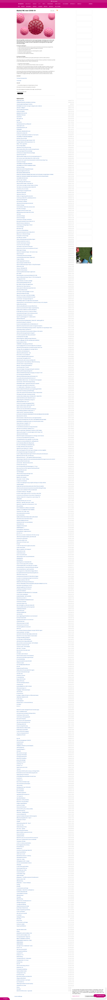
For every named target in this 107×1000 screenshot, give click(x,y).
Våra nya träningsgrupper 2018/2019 (24, 740)
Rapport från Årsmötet (21, 679)
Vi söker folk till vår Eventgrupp (23, 731)
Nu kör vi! (18, 706)
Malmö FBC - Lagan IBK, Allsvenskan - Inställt (25, 502)
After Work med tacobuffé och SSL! (23, 722)
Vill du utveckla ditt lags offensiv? (23, 965)
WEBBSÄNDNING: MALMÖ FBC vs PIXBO (24, 940)
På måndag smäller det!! (21, 724)
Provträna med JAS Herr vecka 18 (23, 241)
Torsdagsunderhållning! (21, 904)
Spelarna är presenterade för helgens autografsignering (28, 307)
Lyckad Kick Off (19, 953)
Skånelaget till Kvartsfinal (22, 857)
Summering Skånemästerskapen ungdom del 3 (26, 257)
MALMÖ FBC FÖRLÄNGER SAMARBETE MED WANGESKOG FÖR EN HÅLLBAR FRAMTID (32, 176)
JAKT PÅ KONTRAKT (20, 789)
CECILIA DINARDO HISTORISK (22, 893)
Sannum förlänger (20, 226)
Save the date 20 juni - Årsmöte (23, 367)
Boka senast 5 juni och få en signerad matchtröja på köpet (28, 468)
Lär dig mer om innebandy (22, 480)
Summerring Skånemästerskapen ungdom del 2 (26, 271)
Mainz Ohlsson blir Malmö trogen (23, 781)
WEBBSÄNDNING (20, 942)
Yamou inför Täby (20, 825)
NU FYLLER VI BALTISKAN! (21, 617)
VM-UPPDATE (19, 116)
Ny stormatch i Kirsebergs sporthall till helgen (25, 390)
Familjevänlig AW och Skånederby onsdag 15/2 (26, 399)
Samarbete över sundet (21, 985)
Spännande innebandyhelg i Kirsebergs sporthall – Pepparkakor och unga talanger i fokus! (34, 327)
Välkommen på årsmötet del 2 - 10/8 (24, 352)
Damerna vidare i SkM (21, 879)
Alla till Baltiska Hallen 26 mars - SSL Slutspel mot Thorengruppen (29, 379)
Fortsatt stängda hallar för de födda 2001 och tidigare (27, 565)
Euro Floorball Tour (20, 981)
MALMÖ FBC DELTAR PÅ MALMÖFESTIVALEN (25, 169)
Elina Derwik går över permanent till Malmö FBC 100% (27, 275)
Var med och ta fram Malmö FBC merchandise (25, 437)
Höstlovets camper (20, 662)
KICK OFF (18, 666)
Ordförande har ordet (21, 551)
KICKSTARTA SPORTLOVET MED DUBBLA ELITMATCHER (27, 634)
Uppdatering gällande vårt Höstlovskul (24, 587)
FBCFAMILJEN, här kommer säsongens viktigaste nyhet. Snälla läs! (29, 106)
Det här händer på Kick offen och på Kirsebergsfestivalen (28, 149)
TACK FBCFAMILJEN (20, 471)
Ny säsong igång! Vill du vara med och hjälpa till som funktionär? (29, 345)
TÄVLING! (18, 821)
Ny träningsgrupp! (20, 700)
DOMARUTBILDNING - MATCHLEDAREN (24, 596)
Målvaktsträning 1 (20, 895)
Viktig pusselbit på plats (21, 978)
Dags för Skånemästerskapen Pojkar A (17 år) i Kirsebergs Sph (29, 277)
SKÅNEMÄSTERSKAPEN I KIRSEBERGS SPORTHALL (26, 102)
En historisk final (20, 693)
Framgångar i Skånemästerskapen (23, 689)
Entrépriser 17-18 (20, 954)
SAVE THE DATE (19, 614)
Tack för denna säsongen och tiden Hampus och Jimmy (27, 185)
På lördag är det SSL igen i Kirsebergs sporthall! (26, 394)
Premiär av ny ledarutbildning (22, 230)
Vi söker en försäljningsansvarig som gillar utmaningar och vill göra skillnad (31, 482)
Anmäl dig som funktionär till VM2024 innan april (26, 297)
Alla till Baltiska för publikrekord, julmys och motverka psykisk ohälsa (30, 421)
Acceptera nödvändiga (90, 996)
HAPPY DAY (19, 628)
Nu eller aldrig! (19, 698)
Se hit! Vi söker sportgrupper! (22, 594)
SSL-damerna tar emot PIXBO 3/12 (23, 425)
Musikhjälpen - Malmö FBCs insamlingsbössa (25, 889)
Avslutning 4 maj (20, 684)
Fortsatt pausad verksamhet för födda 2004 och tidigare (27, 576)
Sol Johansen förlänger (21, 161)
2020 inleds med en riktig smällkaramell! (24, 641)
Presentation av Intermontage (22, 235)
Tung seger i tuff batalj (21, 841)
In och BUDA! (19, 915)
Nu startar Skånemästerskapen (23, 475)
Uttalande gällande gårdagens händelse (24, 104)
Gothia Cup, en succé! (21, 853)
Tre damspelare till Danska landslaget (24, 255)
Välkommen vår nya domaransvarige (24, 147)
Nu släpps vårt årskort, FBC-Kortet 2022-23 (25, 446)
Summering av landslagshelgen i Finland (24, 224)
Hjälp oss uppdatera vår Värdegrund (24, 549)
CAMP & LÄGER (58, 3)
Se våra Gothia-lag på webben (22, 866)
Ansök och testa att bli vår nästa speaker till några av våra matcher (30, 331)
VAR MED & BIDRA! (20, 484)
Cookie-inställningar (18, 996)
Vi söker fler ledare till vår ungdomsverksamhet (26, 545)
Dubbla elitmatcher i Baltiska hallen (23, 727)
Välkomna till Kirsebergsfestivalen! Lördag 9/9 (25, 333)
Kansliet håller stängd (21, 873)
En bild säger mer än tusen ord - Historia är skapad (26, 311)
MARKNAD (79, 3)
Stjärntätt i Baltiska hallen (22, 929)
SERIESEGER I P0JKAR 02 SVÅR (22, 697)
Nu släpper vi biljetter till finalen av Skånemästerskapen (27, 695)
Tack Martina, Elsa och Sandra (22, 188)
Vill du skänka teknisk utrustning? (23, 513)
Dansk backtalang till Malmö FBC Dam (24, 282)
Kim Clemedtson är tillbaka (22, 201)
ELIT (40, 3)
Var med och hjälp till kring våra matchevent (25, 356)
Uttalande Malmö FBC (21, 318)
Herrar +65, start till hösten (22, 554)
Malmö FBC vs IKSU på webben (23, 801)
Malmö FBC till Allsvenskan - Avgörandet (24, 990)
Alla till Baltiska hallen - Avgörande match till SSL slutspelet (28, 383)
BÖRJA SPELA (28, 3)
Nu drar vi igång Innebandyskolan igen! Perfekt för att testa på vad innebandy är (32, 453)
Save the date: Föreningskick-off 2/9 (24, 358)
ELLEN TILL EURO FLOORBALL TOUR (23, 935)
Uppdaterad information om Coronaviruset (25, 619)
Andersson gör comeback (22, 179)
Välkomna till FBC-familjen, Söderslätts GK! (25, 183)
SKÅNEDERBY (19, 129)
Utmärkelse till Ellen (20, 835)
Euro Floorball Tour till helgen (22, 922)
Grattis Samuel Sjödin (21, 547)
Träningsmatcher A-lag (21, 972)
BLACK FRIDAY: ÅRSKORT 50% (22, 907)
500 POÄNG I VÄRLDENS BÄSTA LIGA (23, 131)
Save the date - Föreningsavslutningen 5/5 (25, 298)
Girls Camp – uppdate (21, 828)
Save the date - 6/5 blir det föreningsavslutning (26, 381)
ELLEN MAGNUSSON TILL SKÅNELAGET (24, 124)
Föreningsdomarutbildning (22, 951)
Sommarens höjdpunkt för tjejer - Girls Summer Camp (27, 251)
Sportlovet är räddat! (21, 805)
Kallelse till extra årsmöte (21, 304)
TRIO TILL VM (19, 122)
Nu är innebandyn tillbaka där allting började (25, 443)
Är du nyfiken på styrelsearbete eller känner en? (26, 378)
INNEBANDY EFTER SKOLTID (22, 113)
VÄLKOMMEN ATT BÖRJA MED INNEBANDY (24, 136)
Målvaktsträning (20, 880)
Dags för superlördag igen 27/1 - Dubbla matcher (26, 316)
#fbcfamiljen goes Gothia (21, 870)
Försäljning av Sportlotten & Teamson (24, 588)
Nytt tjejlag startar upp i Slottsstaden (24, 787)
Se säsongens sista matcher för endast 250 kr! (26, 385)
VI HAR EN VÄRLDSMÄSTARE (22, 891)
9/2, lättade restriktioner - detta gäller (24, 491)
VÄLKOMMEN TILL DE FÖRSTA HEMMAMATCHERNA (26, 165)
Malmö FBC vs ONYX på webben (23, 799)
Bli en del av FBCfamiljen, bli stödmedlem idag (25, 444)
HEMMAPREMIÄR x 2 (20, 527)
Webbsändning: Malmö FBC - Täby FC (24, 823)
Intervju (18, 987)
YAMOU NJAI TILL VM (20, 125)
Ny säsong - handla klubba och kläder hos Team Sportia (27, 134)
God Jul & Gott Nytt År (21, 871)
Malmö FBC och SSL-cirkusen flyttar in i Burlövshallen (27, 635)
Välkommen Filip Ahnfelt (21, 192)
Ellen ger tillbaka (20, 506)
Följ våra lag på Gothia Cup (22, 868)
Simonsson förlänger (21, 217)
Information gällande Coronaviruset (24, 626)
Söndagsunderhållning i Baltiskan (23, 637)
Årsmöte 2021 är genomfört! (22, 538)
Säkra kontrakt (19, 785)
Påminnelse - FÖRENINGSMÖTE (23, 812)
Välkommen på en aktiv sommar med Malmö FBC (26, 360)
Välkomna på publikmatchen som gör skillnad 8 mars (27, 306)
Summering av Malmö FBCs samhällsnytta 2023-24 (26, 197)
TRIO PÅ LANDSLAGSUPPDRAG (22, 109)
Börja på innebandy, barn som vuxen (24, 500)
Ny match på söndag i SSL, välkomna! (24, 322)
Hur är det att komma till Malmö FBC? (24, 374)
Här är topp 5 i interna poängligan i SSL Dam (25, 291)
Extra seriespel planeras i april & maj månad (25, 569)
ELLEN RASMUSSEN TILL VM (22, 127)
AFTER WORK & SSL (20, 524)
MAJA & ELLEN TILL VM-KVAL (22, 415)
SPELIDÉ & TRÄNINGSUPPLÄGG (22, 520)
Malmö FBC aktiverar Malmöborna (23, 223)
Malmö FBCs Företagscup (21, 758)
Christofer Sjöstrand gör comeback (23, 242)
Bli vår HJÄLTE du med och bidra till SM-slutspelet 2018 (27, 772)
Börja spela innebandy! (21, 718)
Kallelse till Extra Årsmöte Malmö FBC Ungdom (25, 670)
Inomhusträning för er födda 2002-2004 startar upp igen (27, 567)
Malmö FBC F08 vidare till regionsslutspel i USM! (26, 140)
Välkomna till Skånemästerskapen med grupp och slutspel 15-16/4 (29, 372)
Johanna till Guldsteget (21, 760)
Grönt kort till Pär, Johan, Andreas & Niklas (25, 808)
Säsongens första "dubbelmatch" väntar (24, 945)
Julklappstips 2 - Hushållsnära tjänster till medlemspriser (27, 877)
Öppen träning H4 (20, 253)
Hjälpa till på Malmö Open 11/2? (23, 401)
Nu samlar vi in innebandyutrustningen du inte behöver (27, 578)
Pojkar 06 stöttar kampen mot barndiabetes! (25, 655)
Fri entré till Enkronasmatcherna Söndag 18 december (27, 426)
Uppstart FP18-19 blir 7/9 (21, 154)
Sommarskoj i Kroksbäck (21, 601)
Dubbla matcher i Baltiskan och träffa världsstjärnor (27, 309)
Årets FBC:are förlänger (21, 208)
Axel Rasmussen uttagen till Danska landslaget (26, 152)
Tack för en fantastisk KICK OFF (23, 733)
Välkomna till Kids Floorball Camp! (23, 461)
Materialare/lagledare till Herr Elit (23, 170)
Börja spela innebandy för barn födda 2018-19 (26, 232)
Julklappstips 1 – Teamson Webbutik (24, 882)
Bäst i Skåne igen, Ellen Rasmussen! (24, 181)
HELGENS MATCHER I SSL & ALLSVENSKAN (25, 522)
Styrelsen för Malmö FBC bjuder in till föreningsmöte (27, 816)
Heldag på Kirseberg (21, 916)
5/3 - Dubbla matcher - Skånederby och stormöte (26, 387)
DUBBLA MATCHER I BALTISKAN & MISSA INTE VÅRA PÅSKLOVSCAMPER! (30, 486)
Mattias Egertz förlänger (21, 250)
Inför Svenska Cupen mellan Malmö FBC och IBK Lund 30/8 (28, 158)
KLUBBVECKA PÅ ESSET (21, 734)
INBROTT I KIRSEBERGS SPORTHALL (23, 938)
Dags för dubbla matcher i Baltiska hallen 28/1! (26, 405)
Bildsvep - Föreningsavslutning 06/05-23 (24, 365)
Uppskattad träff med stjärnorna (23, 794)
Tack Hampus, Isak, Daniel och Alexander (25, 246)
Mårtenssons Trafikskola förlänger (23, 233)
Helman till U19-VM (20, 266)
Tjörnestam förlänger (21, 215)
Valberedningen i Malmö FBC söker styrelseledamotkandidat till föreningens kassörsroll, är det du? (36, 459)
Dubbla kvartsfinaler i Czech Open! (23, 980)
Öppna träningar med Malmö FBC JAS (24, 262)
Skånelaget (19, 864)
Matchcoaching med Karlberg (22, 830)
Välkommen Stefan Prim (21, 194)
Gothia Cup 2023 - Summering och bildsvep (25, 412)
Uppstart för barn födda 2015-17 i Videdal (25, 448)
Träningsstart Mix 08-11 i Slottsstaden (24, 958)
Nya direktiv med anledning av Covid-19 (24, 585)
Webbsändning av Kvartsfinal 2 (23, 774)
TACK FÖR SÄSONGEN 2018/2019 (23, 682)
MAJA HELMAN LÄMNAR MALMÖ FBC (23, 172)
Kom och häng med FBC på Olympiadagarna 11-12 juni (27, 466)
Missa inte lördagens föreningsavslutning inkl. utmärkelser (28, 369)
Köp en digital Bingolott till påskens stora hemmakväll (27, 616)
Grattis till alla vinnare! (21, 552)
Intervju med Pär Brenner (21, 807)
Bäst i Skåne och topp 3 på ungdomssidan (25, 284)
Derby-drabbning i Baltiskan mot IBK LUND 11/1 (26, 410)
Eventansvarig (19, 962)
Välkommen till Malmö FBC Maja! (23, 293)
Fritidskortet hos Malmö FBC (22, 133)
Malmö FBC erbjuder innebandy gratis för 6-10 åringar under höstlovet (30, 435)
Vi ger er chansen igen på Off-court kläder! (25, 563)
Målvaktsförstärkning (21, 810)
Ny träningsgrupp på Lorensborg (23, 844)
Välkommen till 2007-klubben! (22, 434)
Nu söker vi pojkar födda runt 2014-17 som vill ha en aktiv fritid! (29, 493)
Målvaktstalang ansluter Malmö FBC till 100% (25, 212)
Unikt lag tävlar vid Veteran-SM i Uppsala (24, 315)
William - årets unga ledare (22, 143)
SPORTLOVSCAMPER (21, 111)
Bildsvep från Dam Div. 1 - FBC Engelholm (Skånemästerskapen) (29, 457)
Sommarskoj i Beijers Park (22, 603)
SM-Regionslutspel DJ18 (21, 902)
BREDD (44, 3)
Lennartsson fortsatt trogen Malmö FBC (24, 850)
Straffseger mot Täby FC (21, 819)
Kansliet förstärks (20, 742)
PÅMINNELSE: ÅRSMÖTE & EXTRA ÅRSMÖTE (25, 745)
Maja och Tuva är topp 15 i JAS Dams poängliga (26, 295)
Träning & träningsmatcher (22, 78)
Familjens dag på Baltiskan (22, 803)
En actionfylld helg (20, 677)
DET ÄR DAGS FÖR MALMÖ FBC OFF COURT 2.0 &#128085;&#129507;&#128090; (31, 419)
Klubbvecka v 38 (20, 967)
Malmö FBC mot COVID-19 (26, 11)
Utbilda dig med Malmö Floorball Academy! (25, 983)
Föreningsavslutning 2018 (22, 756)
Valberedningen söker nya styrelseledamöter (25, 556)
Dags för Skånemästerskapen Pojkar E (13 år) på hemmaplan (28, 264)
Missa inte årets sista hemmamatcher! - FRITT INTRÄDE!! (27, 643)
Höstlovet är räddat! (20, 924)
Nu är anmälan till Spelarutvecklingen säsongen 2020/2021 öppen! (29, 630)
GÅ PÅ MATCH (72, 3)
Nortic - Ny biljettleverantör (22, 711)
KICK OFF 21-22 (19, 533)
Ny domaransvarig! (20, 974)
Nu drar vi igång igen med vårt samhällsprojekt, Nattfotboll (28, 340)
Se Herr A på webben (21, 911)
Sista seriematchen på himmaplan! (23, 783)
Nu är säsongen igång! (21, 145)
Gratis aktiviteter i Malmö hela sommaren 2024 (26, 206)
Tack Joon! (19, 769)
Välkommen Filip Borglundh (22, 199)
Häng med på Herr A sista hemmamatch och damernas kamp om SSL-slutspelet (32, 302)
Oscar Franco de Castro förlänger (23, 244)
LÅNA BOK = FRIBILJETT (21, 107)
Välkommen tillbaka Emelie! (22, 289)
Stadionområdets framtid (21, 971)
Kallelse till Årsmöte (20, 610)
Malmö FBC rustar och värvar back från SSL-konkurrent (27, 837)
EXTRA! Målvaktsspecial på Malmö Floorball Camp (26, 776)
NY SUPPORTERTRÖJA (21, 659)
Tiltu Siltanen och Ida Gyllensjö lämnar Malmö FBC (26, 187)
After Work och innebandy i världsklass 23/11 (25, 428)
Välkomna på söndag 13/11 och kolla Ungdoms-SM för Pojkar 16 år (29, 432)
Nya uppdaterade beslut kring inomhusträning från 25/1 (27, 572)
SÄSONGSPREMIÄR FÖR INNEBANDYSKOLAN (25, 599)
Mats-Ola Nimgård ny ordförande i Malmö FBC (25, 605)
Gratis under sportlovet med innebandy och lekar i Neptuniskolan (29, 392)
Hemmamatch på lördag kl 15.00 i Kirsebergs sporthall (27, 313)
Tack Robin (19, 214)
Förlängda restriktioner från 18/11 (23, 579)
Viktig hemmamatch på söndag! (23, 906)
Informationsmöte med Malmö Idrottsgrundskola (26, 713)
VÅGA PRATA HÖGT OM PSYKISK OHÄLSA (24, 518)
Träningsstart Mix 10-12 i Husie (22, 960)
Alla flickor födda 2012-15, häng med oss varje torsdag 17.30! (28, 497)
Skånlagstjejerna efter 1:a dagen (23, 861)
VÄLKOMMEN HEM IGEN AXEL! (22, 178)
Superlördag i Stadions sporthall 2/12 (24, 329)
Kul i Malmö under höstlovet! (22, 653)
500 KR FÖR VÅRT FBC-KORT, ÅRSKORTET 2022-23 (26, 397)
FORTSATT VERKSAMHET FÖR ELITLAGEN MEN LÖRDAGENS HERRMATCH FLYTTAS (32, 583)
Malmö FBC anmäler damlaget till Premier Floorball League (28, 709)
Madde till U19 (19, 848)
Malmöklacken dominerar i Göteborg (24, 855)
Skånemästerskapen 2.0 (21, 688)
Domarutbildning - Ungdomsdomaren (24, 531)
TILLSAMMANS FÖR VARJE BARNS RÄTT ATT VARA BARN (27, 592)
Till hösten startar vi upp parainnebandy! (24, 363)
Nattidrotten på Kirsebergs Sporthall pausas (25, 581)
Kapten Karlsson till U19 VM (22, 767)
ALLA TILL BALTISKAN (20, 515)
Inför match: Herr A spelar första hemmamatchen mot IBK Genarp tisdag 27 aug (32, 160)
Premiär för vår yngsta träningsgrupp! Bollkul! (25, 403)
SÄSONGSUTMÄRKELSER (21, 612)
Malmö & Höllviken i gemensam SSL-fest (24, 832)
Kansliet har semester (21, 675)
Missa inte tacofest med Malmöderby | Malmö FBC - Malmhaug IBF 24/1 (30, 320)
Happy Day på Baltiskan (21, 852)
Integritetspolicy (20, 743)
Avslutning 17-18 (20, 763)
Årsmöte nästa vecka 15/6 (22, 464)
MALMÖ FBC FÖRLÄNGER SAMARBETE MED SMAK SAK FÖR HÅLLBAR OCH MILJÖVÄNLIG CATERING (35, 174)
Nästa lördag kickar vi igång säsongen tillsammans (26, 338)
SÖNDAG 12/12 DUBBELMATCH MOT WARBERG (25, 509)
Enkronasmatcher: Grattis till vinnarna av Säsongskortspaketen (29, 417)
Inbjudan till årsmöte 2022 (22, 470)
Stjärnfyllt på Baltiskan (21, 798)
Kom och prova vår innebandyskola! (24, 720)
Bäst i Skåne (19, 273)
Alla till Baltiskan (20, 560)
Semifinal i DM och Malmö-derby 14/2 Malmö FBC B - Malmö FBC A (29, 396)
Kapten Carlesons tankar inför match (24, 406)
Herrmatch (19, 989)
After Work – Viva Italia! (21, 648)
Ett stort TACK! (19, 920)
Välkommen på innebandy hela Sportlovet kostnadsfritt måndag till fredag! (31, 488)
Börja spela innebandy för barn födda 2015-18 (26, 221)
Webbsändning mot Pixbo (22, 826)
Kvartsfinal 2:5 (19, 778)
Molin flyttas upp (20, 228)
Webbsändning (20, 956)
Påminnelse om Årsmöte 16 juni (23, 542)
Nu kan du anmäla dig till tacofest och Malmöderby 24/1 (27, 324)
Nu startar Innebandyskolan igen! (23, 671)
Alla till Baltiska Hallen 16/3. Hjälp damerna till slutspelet (27, 300)
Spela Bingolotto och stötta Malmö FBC (24, 561)
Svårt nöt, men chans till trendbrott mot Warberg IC (26, 408)
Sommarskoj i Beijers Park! (22, 540)
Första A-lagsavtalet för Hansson (23, 261)
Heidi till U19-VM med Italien (22, 270)
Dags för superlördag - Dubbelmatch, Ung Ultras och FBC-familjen (29, 430)
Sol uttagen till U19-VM (21, 279)
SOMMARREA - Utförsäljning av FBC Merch (25, 343)
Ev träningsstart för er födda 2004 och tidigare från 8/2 (27, 570)
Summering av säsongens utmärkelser (24, 219)
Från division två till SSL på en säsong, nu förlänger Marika (28, 771)
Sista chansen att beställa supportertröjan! (25, 657)
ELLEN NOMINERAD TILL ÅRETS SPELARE (24, 686)
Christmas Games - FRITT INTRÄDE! (23, 646)
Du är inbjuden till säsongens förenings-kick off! (26, 452)
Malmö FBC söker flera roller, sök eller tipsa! (25, 455)
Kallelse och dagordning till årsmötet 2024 (25, 196)
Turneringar (19, 80)
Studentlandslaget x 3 (21, 749)
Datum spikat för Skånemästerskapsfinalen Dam (26, 288)
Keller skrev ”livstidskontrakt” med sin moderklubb (26, 839)
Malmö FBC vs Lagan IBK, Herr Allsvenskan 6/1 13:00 (27, 504)
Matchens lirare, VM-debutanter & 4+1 (24, 900)
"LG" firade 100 (20, 796)
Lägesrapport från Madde (22, 754)
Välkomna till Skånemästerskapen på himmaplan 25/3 (27, 376)
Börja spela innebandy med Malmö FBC (24, 976)
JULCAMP (18, 120)
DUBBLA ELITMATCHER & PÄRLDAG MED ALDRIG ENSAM (27, 516)
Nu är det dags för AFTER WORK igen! (24, 639)
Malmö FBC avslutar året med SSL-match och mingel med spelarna (29, 325)
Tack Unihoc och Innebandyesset (23, 351)
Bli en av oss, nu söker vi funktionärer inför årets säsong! (28, 534)
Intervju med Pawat (20, 834)
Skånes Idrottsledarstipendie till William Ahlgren (26, 239)
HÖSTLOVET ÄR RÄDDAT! (21, 590)
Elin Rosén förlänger (21, 167)
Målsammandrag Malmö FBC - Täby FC (24, 817)
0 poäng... (18, 884)
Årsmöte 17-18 (19, 765)
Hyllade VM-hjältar (20, 875)
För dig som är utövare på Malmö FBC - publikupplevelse (27, 441)
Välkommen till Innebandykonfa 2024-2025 (25, 203)
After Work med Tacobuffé (22, 913)
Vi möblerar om (20, 780)
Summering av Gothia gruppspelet (23, 716)
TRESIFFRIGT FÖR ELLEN (21, 115)
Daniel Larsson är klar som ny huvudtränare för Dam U (27, 248)
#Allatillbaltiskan (20, 558)
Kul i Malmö (19, 704)
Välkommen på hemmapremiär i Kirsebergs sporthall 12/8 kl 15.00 (29, 347)
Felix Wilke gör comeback (21, 237)
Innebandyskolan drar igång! (22, 336)
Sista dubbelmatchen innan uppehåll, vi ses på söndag (27, 439)
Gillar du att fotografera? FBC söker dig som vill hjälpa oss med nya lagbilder (31, 450)
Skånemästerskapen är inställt (23, 623)
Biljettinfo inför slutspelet (21, 477)
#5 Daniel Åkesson (20, 846)
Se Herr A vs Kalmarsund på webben (24, 843)
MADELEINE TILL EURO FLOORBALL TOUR (24, 933)
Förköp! (18, 931)
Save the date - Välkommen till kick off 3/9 (25, 462)
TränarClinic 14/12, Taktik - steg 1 (23, 511)
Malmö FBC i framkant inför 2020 (23, 644)
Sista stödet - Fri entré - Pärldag (23, 479)
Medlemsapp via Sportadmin (22, 729)
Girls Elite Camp (20, 673)
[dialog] (88, 993)
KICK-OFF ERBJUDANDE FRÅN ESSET (23, 664)
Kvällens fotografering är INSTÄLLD (23, 909)
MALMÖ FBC (21, 3)
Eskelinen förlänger (20, 205)
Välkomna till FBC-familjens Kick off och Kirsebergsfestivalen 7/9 (29, 156)
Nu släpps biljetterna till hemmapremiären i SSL (26, 142)
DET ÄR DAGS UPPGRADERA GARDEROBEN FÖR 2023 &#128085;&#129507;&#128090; (33, 414)
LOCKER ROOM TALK (20, 621)
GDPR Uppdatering (20, 747)
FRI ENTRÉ (18, 886)
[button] (100, 995)
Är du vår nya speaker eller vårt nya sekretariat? (26, 334)
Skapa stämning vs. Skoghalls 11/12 (23, 423)
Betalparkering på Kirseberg (22, 668)
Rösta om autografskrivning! (22, 725)
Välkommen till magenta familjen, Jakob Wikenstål (26, 536)
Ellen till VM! (19, 918)
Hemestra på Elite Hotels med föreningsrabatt (25, 607)
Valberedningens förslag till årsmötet (24, 190)
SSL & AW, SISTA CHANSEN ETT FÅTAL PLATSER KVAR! (27, 489)
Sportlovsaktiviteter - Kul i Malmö (23, 632)
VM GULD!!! (19, 751)
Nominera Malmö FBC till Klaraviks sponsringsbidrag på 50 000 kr (29, 388)
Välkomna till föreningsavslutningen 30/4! (25, 473)
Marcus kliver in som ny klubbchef (23, 354)
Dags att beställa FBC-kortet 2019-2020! (24, 661)
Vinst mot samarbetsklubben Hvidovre (24, 862)
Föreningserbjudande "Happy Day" (23, 936)
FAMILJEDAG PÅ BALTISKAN (22, 525)
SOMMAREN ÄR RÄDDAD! (21, 608)
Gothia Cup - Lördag (20, 859)
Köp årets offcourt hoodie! (22, 138)
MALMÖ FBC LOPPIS (20, 100)
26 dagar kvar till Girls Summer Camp (24, 210)
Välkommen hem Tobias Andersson (23, 286)
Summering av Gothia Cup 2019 (23, 715)
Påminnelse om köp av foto (22, 574)
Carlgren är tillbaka (20, 259)
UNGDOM (35, 3)
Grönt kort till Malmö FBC (21, 814)
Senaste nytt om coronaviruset (23, 625)
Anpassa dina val (75, 996)
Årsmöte (18, 543)
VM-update (19, 897)
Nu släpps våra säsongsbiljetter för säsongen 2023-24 (27, 349)
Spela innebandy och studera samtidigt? (24, 280)
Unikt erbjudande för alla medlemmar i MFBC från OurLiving (28, 361)
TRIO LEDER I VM (20, 118)
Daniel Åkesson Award (21, 762)
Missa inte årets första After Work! (23, 650)
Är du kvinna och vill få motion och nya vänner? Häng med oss (29, 495)
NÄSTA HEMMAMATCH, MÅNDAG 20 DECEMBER (26, 507)
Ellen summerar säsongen (22, 752)
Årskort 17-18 (19, 947)
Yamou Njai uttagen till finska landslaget (24, 151)
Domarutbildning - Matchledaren (23, 529)
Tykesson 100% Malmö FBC (22, 268)
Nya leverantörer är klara (22, 342)
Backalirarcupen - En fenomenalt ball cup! (25, 702)
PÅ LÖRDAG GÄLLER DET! (21, 792)
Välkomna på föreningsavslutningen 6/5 (24, 370)
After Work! (19, 652)
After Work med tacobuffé (22, 949)
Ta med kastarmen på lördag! (22, 888)
